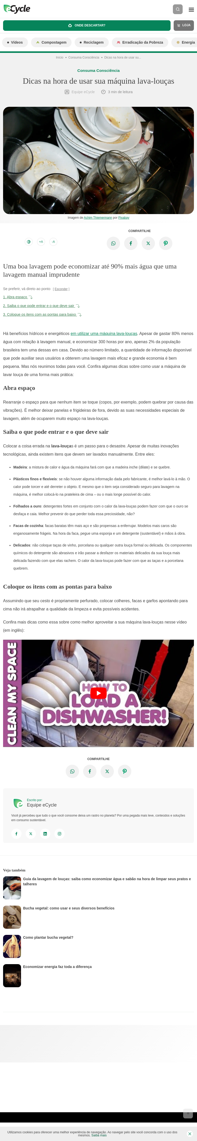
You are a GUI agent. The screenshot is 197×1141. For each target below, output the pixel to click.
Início (59, 57)
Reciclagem (92, 42)
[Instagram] (59, 834)
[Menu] (191, 9)
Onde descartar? (86, 25)
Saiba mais (98, 1135)
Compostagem (51, 42)
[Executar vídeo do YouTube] (98, 693)
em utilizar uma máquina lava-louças (104, 333)
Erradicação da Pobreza (140, 42)
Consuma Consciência (83, 57)
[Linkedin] (45, 834)
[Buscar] (178, 9)
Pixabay (123, 217)
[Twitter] (31, 834)
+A (41, 242)
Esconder (61, 289)
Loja (184, 25)
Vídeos (15, 42)
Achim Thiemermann (98, 217)
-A (53, 242)
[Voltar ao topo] (188, 1113)
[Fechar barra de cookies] (190, 1134)
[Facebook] (16, 834)
